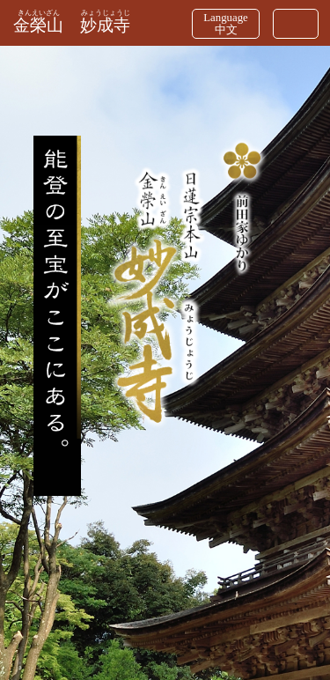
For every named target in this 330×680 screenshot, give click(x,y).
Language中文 (225, 23)
